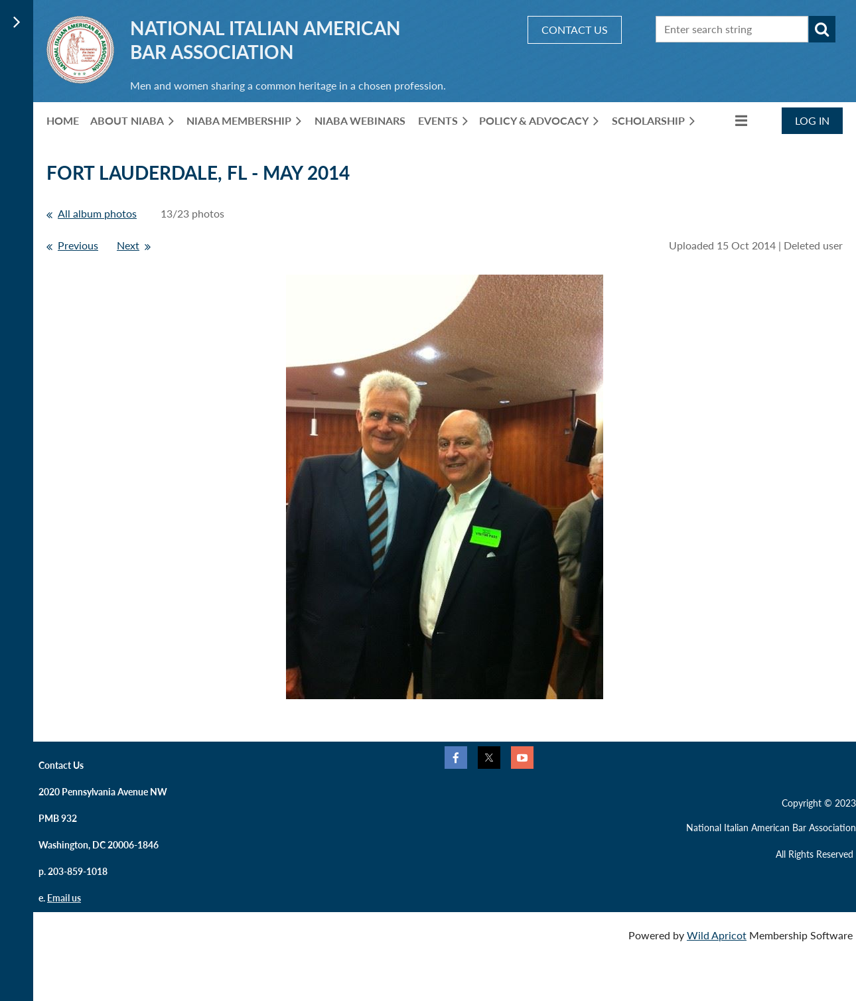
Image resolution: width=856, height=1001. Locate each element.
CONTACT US (574, 29)
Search (822, 29)
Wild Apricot (717, 935)
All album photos (97, 213)
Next (128, 245)
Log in (812, 120)
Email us (64, 897)
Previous (78, 245)
